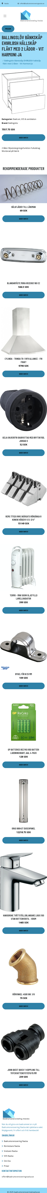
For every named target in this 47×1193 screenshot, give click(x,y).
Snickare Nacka (10, 1151)
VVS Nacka (8, 1156)
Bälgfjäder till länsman (23, 206)
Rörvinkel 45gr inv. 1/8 (23, 994)
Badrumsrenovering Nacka (16, 1141)
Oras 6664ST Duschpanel (23, 828)
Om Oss (7, 1161)
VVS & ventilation (28, 119)
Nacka (6, 4)
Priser (8, 29)
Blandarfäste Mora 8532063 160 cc (23, 283)
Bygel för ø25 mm (23, 674)
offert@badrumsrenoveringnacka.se (31, 4)
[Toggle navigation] (5, 16)
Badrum (16, 119)
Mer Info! (23, 137)
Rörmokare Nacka (12, 1146)
